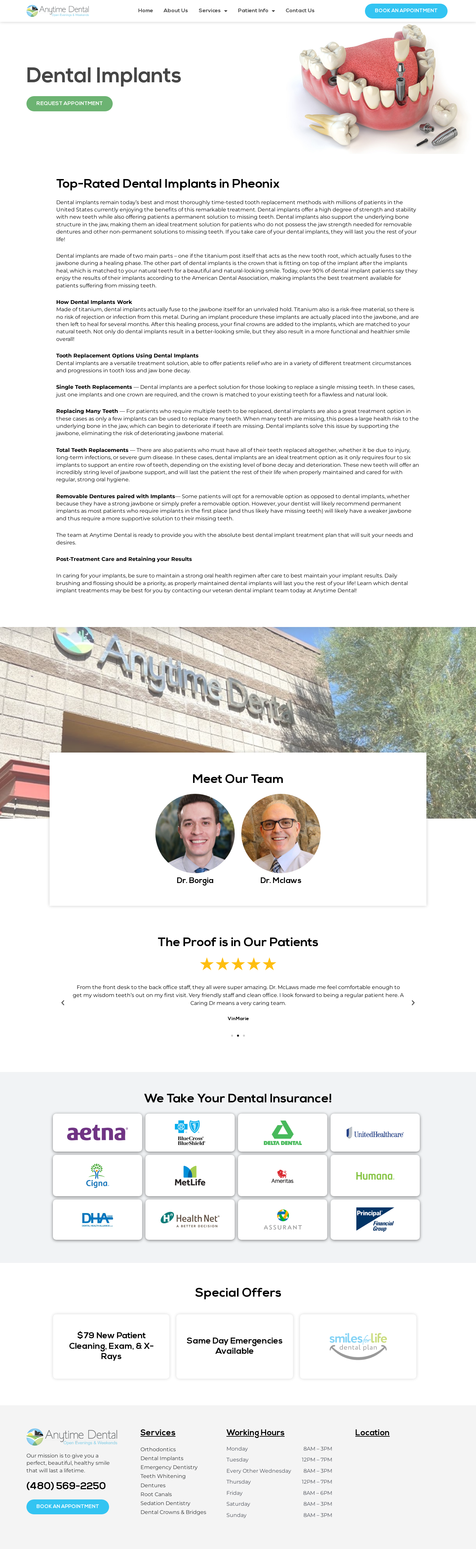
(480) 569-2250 (66, 1487)
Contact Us (300, 11)
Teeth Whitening (163, 1476)
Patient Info (256, 11)
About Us (176, 11)
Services (213, 11)
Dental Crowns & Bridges (173, 1512)
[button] (63, 1003)
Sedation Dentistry (165, 1503)
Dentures (153, 1485)
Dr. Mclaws (280, 881)
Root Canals (156, 1494)
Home (145, 11)
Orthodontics (158, 1449)
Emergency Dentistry (169, 1467)
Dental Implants (161, 1458)
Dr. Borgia (195, 881)
